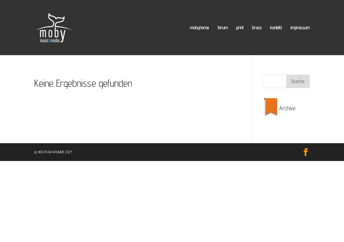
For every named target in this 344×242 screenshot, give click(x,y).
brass (257, 27)
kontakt (276, 27)
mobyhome (199, 27)
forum (223, 27)
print (240, 27)
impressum (300, 27)
